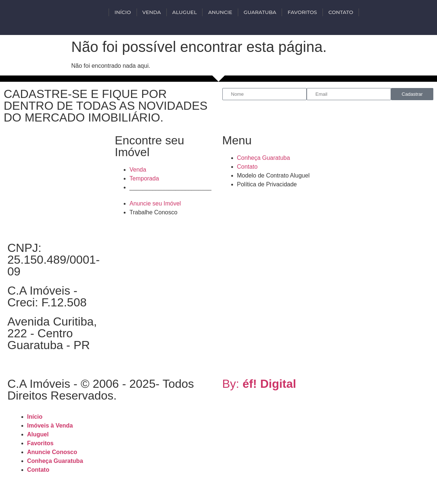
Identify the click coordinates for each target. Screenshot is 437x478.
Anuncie (220, 12)
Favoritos (302, 12)
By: (259, 383)
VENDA (151, 12)
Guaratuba (260, 12)
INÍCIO (122, 12)
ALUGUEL (184, 12)
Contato (340, 12)
